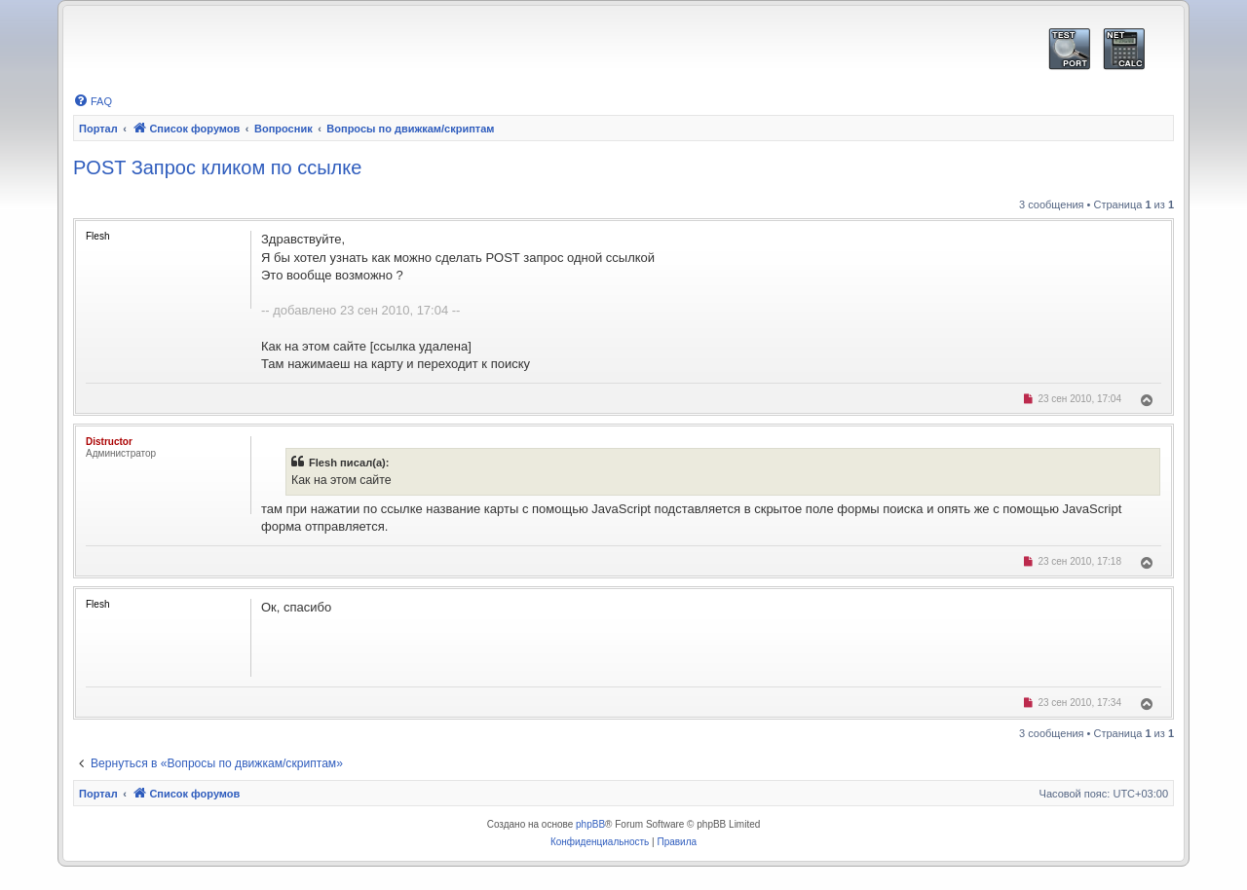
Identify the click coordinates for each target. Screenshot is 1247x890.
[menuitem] (92, 101)
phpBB (590, 824)
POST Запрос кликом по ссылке (217, 167)
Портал (98, 128)
